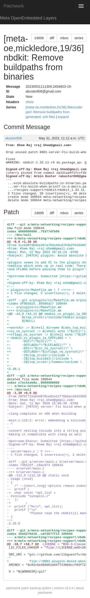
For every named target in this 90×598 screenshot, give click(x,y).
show (30, 102)
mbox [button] (64, 38)
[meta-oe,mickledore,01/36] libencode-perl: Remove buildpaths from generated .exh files (54, 112)
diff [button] (52, 38)
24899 (39, 38)
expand (63, 117)
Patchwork (14, 6)
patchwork (13, 588)
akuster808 (13, 138)
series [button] (78, 38)
